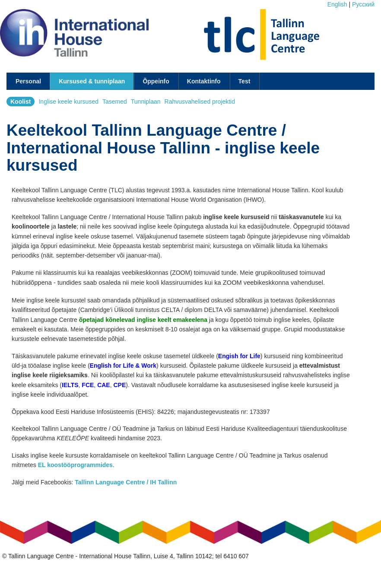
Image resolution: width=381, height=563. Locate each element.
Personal (28, 81)
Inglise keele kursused (68, 101)
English (337, 4)
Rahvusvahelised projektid (200, 101)
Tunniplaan (146, 101)
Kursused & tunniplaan (92, 81)
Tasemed (114, 101)
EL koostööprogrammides (75, 464)
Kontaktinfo (204, 81)
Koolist (20, 101)
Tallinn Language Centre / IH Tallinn (126, 482)
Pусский (363, 4)
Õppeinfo (156, 81)
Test (244, 81)
